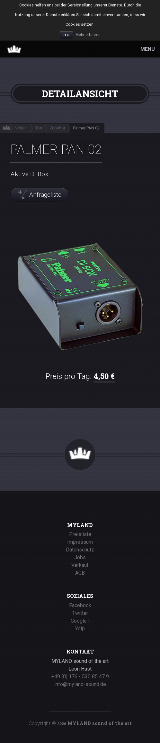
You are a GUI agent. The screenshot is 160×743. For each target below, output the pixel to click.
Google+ (80, 621)
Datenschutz (80, 550)
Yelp (80, 628)
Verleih (21, 128)
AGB (80, 573)
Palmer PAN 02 (86, 128)
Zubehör (57, 128)
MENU (147, 49)
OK (66, 35)
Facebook (80, 605)
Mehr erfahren (88, 35)
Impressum (80, 542)
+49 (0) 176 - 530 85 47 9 (80, 676)
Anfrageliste (45, 194)
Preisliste (80, 534)
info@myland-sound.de (80, 684)
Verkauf (80, 565)
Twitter (80, 613)
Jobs (80, 557)
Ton (38, 128)
